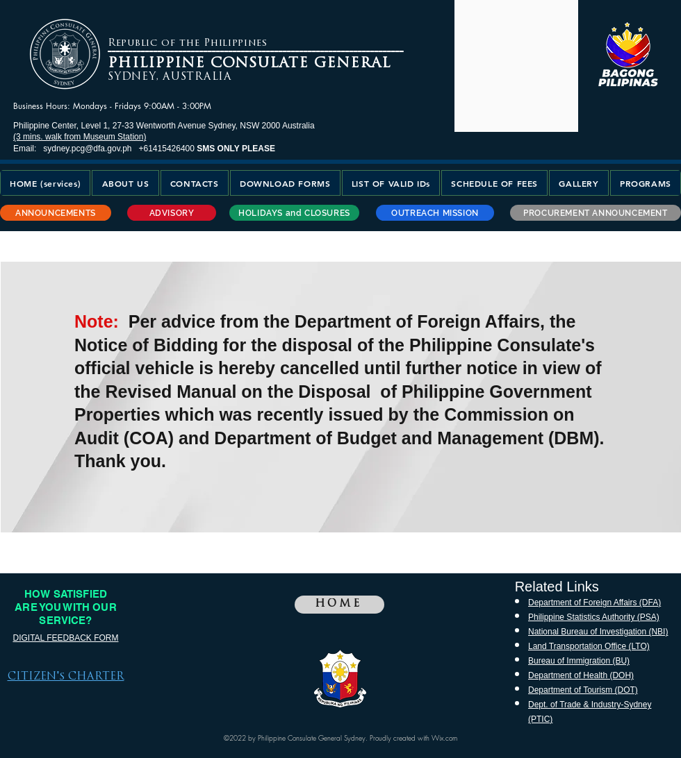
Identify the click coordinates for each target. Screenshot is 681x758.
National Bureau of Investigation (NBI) (598, 632)
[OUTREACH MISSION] (435, 213)
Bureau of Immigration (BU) (579, 661)
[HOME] (339, 605)
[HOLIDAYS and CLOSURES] (294, 213)
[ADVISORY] (171, 213)
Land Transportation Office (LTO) (589, 646)
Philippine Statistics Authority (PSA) (593, 617)
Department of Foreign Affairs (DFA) (594, 602)
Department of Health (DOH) (581, 675)
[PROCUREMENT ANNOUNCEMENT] (595, 213)
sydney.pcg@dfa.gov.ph (87, 148)
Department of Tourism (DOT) (583, 690)
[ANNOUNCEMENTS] (55, 213)
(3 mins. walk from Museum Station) (79, 137)
